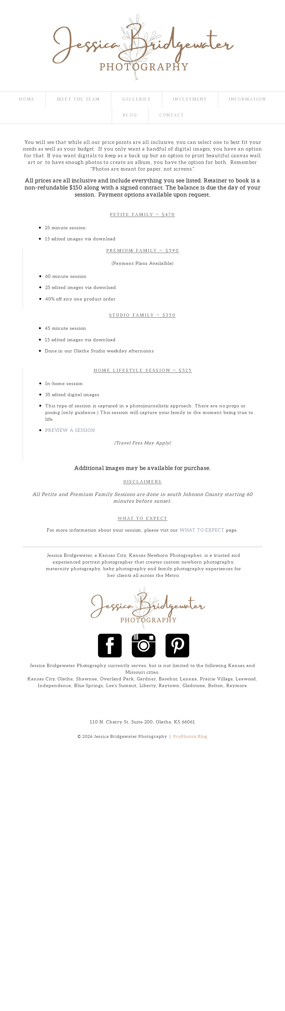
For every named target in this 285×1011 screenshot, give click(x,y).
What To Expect (202, 530)
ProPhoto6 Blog (190, 736)
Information (247, 99)
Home (27, 99)
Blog (130, 115)
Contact (171, 115)
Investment (190, 99)
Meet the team (78, 99)
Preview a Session (70, 430)
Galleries (136, 99)
